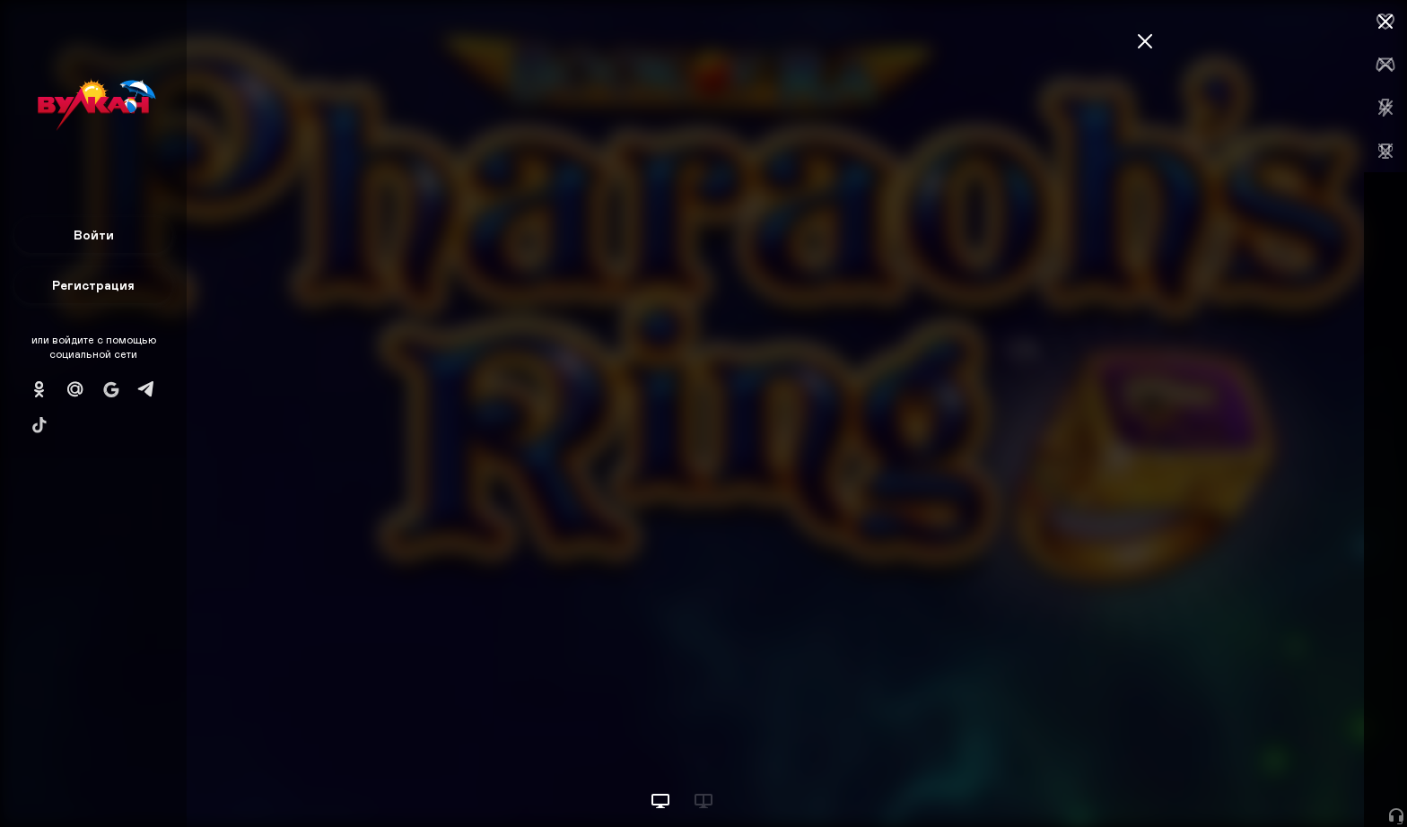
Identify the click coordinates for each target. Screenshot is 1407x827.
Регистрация (93, 284)
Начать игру (1271, 779)
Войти (94, 234)
